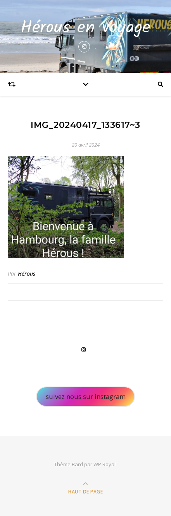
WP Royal (104, 464)
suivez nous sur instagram (86, 396)
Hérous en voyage (85, 28)
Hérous (26, 273)
